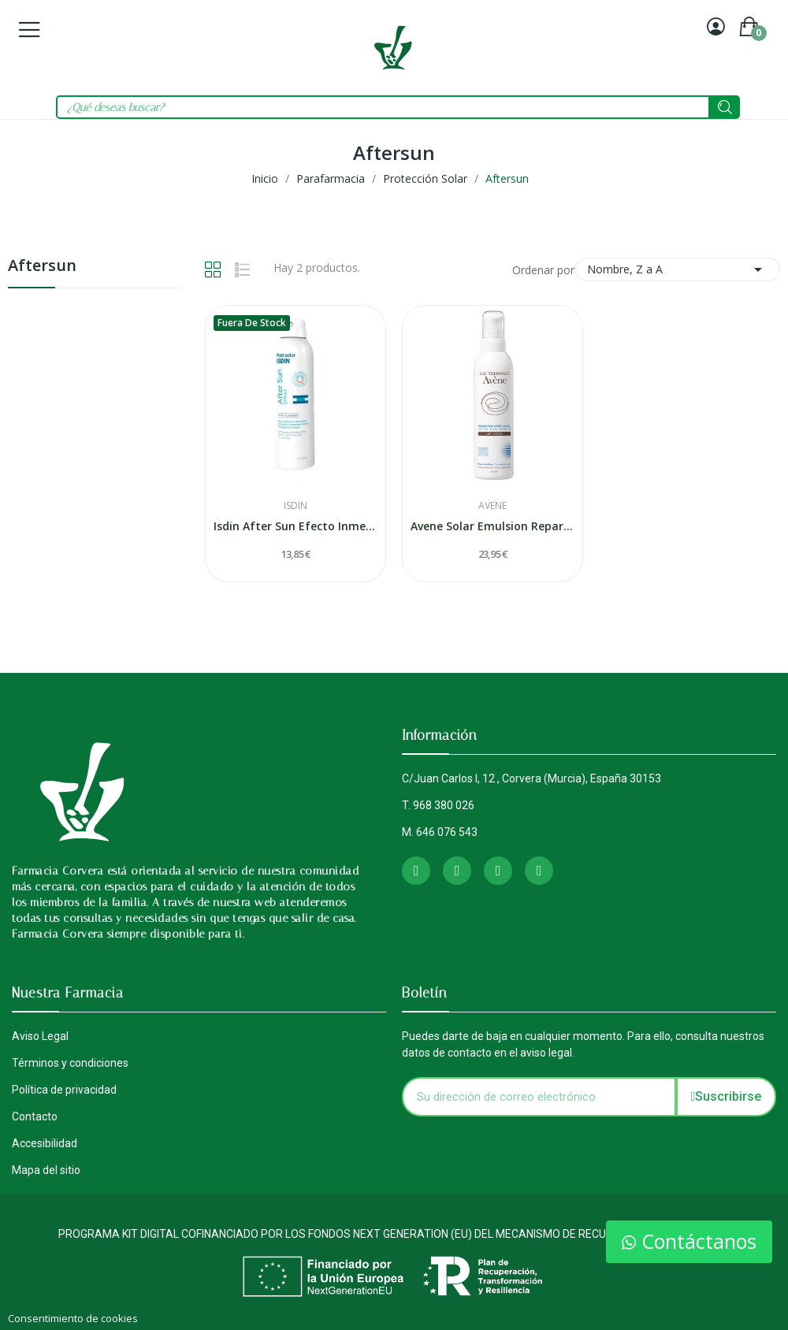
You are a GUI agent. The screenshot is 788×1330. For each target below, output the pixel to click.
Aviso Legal (40, 1036)
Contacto (35, 1116)
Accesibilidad (44, 1143)
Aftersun (42, 267)
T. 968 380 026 (438, 805)
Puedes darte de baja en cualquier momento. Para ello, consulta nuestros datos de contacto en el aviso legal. (583, 1044)
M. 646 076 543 (440, 832)
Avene (492, 506)
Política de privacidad (64, 1089)
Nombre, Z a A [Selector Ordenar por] (677, 269)
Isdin (295, 506)
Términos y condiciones (70, 1063)
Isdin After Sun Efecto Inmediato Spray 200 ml (295, 525)
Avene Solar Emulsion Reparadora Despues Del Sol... (492, 525)
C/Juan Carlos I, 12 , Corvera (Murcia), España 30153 (531, 778)
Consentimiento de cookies (73, 1318)
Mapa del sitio (46, 1170)
